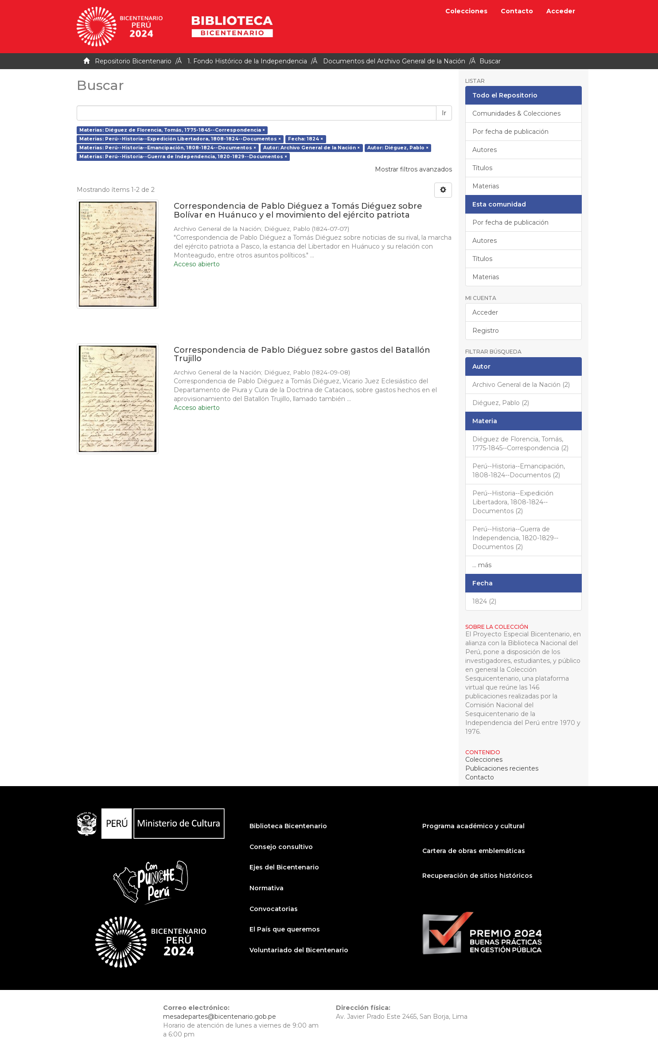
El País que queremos (284, 929)
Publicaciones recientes (501, 768)
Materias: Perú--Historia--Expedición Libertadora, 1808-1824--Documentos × (180, 139)
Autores (484, 150)
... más (481, 565)
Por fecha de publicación (510, 132)
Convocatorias (273, 909)
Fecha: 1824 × (305, 139)
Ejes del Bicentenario (284, 867)
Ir (444, 113)
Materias (485, 186)
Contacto (517, 11)
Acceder (485, 312)
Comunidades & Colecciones (516, 113)
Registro (485, 331)
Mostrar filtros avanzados (413, 169)
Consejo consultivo (281, 847)
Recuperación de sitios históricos (477, 876)
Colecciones (466, 11)
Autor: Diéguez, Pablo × (397, 148)
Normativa (266, 888)
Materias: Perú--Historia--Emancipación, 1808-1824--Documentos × (167, 148)
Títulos (482, 168)
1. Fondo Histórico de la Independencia (247, 61)
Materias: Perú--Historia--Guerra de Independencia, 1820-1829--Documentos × (183, 157)
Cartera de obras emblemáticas (473, 851)
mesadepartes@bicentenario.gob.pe (219, 1017)
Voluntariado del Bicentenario (298, 950)
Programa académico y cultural (473, 826)
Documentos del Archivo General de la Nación (394, 61)
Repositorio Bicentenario (133, 61)
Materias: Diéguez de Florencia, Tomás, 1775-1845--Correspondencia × (172, 130)
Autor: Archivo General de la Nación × (311, 148)
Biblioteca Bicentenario (288, 826)
